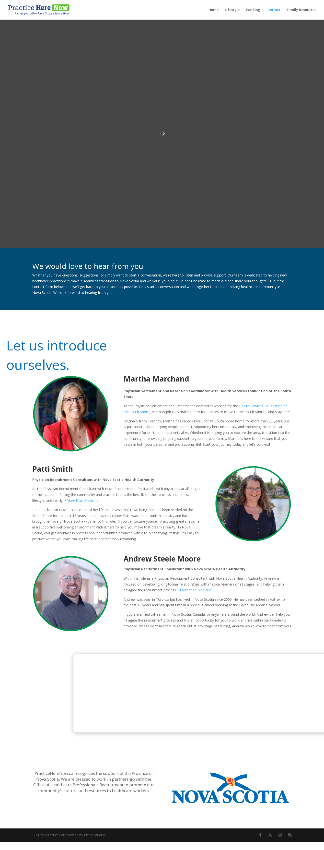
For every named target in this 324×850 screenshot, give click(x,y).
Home (213, 10)
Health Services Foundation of (263, 406)
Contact (273, 10)
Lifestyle (232, 10)
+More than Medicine (81, 500)
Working (253, 10)
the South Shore (136, 411)
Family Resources (301, 10)
